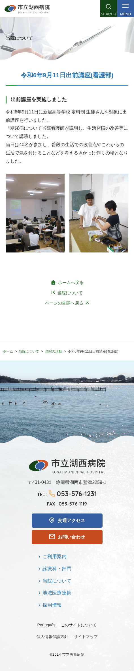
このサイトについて (79, 625)
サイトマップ (86, 636)
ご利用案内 (54, 556)
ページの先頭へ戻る (64, 303)
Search (108, 14)
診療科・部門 (56, 568)
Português (46, 625)
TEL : (67, 493)
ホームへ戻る (71, 282)
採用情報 (52, 605)
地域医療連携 (56, 593)
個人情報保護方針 (52, 636)
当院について (70, 292)
